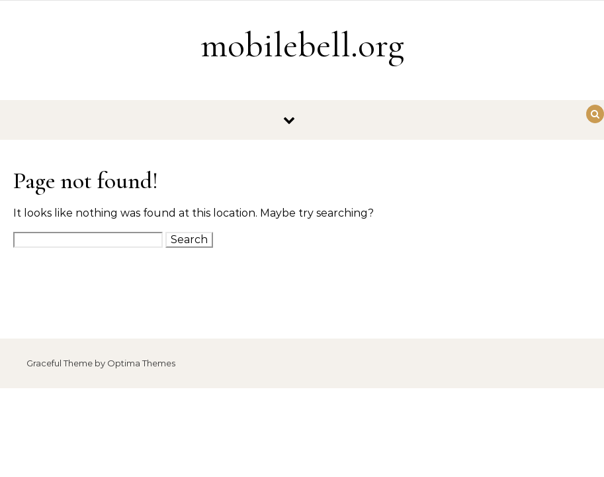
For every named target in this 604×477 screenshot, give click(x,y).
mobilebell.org (302, 44)
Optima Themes (141, 363)
